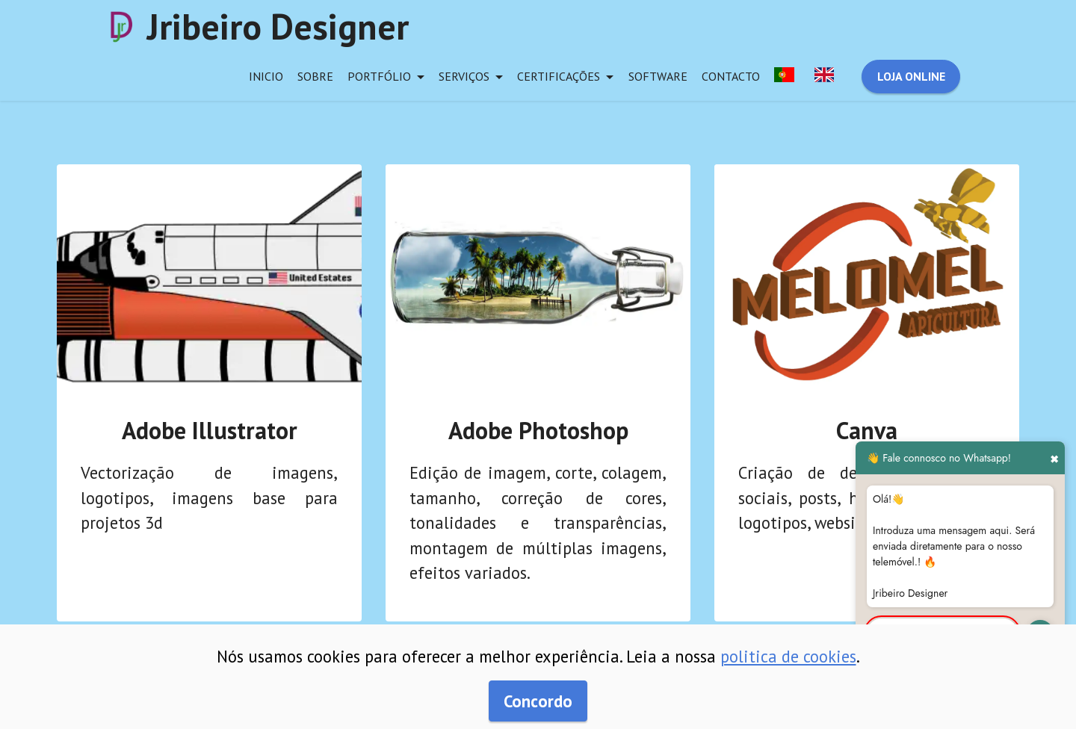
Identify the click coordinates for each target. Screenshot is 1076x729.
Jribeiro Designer (278, 26)
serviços (464, 76)
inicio (266, 76)
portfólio (379, 76)
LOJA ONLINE (911, 76)
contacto (731, 76)
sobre (315, 76)
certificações (558, 76)
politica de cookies (788, 656)
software (657, 76)
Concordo (538, 701)
